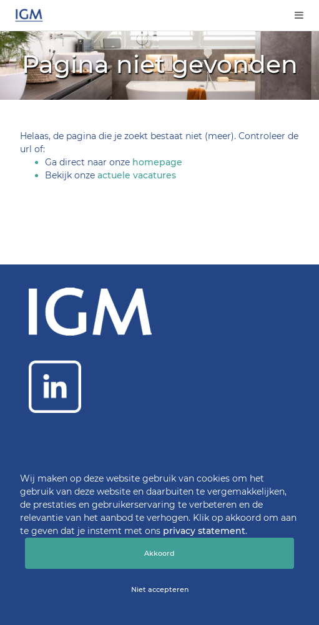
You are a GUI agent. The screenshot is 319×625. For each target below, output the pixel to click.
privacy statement (204, 530)
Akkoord (159, 553)
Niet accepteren (160, 589)
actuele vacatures (136, 175)
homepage (157, 162)
